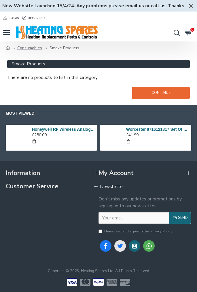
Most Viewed (20, 113)
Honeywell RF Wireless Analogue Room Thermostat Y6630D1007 (63, 129)
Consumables (29, 48)
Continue (161, 92)
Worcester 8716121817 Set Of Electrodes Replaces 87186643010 (157, 129)
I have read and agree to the (136, 231)
